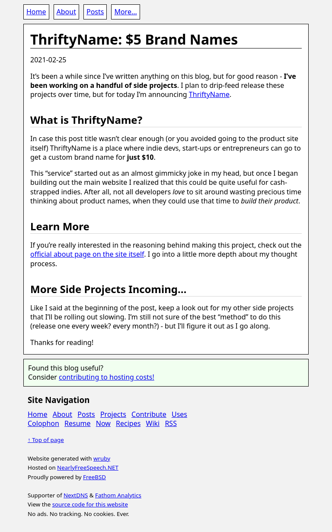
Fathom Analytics (118, 495)
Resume (77, 423)
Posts (95, 11)
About (66, 11)
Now (103, 423)
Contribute (148, 414)
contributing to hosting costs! (106, 377)
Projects (113, 414)
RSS (171, 423)
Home (36, 11)
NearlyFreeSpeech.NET (87, 467)
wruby (101, 458)
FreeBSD (94, 477)
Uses (179, 414)
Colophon (43, 423)
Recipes (128, 423)
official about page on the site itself (87, 254)
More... (125, 11)
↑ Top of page (46, 440)
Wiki (153, 423)
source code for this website (90, 504)
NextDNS (76, 495)
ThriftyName (209, 94)
